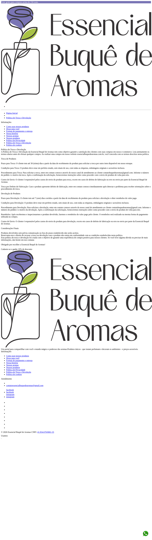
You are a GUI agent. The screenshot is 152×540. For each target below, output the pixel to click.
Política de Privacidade (15, 140)
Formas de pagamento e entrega (19, 131)
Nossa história (12, 133)
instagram (10, 394)
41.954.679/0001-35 (45, 432)
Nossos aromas (12, 136)
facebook (10, 390)
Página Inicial (12, 113)
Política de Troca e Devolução (18, 118)
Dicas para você (12, 129)
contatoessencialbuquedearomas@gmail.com (24, 385)
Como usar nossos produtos (17, 126)
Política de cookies (14, 145)
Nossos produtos (13, 138)
